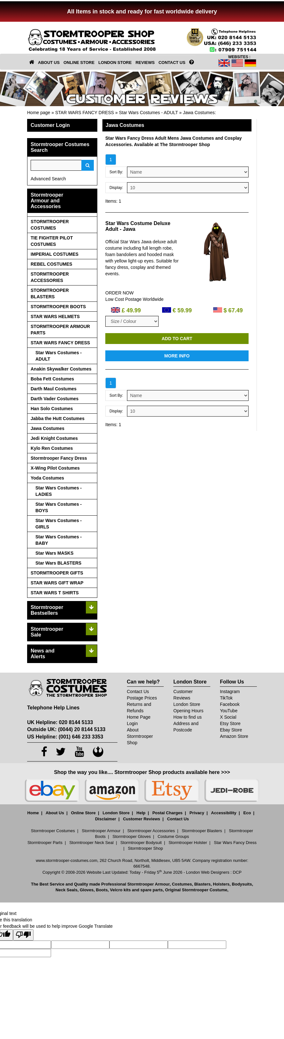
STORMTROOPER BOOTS (58, 306)
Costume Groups (173, 836)
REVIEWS (145, 62)
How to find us (187, 717)
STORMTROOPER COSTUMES (50, 224)
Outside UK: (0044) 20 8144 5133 (66, 729)
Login (132, 723)
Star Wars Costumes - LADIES (58, 491)
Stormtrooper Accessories (151, 830)
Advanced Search (48, 178)
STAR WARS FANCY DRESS (84, 112)
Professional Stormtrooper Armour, (136, 884)
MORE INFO (177, 355)
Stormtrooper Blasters (202, 830)
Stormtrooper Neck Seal (91, 842)
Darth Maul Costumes (54, 388)
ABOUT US (49, 62)
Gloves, (87, 889)
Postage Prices (142, 697)
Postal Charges (167, 812)
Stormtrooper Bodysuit (140, 842)
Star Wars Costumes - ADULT (148, 112)
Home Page (139, 717)
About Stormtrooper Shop (140, 736)
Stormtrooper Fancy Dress (59, 458)
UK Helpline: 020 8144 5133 (60, 722)
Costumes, (182, 884)
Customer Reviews (141, 818)
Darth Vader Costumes (54, 398)
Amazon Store (234, 736)
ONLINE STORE (79, 62)
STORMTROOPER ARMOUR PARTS (60, 329)
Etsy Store (230, 723)
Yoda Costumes (47, 477)
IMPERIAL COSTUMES (54, 254)
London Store (186, 704)
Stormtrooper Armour (101, 830)
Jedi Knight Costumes (54, 438)
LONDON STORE (115, 62)
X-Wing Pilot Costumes (55, 468)
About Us (55, 812)
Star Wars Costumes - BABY (58, 540)
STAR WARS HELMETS (55, 316)
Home (33, 812)
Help (141, 812)
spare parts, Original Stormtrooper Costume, (184, 889)
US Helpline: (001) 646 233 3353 (65, 736)
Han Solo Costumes (52, 408)
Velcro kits (120, 889)
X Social (228, 717)
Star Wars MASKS (54, 553)
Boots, (102, 889)
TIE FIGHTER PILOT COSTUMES (52, 241)
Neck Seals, (67, 889)
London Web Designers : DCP (214, 872)
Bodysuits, (242, 884)
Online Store (83, 812)
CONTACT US (172, 62)
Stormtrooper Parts (45, 842)
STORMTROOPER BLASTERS (50, 293)
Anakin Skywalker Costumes (61, 368)
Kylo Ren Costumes (52, 448)
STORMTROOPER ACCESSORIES (50, 277)
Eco (247, 812)
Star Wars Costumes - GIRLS (58, 523)
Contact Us (138, 691)
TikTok (226, 697)
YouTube (228, 710)
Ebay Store (231, 729)
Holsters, (222, 884)
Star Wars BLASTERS (58, 563)
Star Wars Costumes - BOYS (58, 507)
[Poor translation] (23, 935)
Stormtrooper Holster (187, 842)
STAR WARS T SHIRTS (55, 592)
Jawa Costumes (199, 112)
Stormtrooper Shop (145, 848)
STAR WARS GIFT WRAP (57, 582)
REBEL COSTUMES (51, 264)
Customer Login (50, 125)
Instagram (230, 691)
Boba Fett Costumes (52, 378)
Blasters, (203, 884)
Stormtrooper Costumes (53, 830)
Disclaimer (105, 818)
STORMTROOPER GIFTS (57, 572)
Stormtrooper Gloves (132, 836)
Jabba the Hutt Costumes (58, 418)
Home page (38, 112)
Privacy (197, 812)
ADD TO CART (176, 338)
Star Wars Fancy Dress (235, 842)
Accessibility (223, 812)
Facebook (229, 704)
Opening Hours (188, 710)
